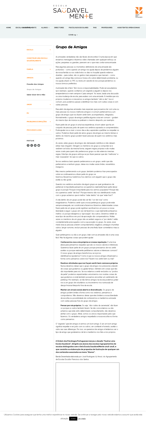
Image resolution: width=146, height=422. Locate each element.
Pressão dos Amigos (35, 84)
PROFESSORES (106, 27)
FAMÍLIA (30, 69)
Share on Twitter (38, 145)
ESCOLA (30, 50)
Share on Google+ (31, 145)
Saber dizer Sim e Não (36, 95)
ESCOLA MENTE (26, 27)
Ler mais (82, 418)
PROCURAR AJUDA (34, 130)
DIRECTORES (59, 27)
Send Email (35, 145)
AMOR (29, 104)
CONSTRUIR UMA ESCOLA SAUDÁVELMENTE (37, 59)
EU (28, 113)
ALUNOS (44, 27)
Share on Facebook (28, 145)
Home (8, 27)
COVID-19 (72, 35)
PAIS (95, 27)
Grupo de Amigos (34, 89)
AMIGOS (30, 78)
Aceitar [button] (73, 419)
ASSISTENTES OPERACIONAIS (128, 27)
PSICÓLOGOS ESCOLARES (78, 27)
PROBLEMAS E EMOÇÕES (37, 122)
